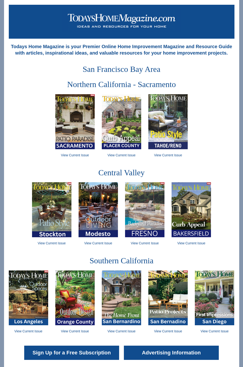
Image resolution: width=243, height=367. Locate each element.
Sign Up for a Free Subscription (72, 353)
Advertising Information (171, 353)
